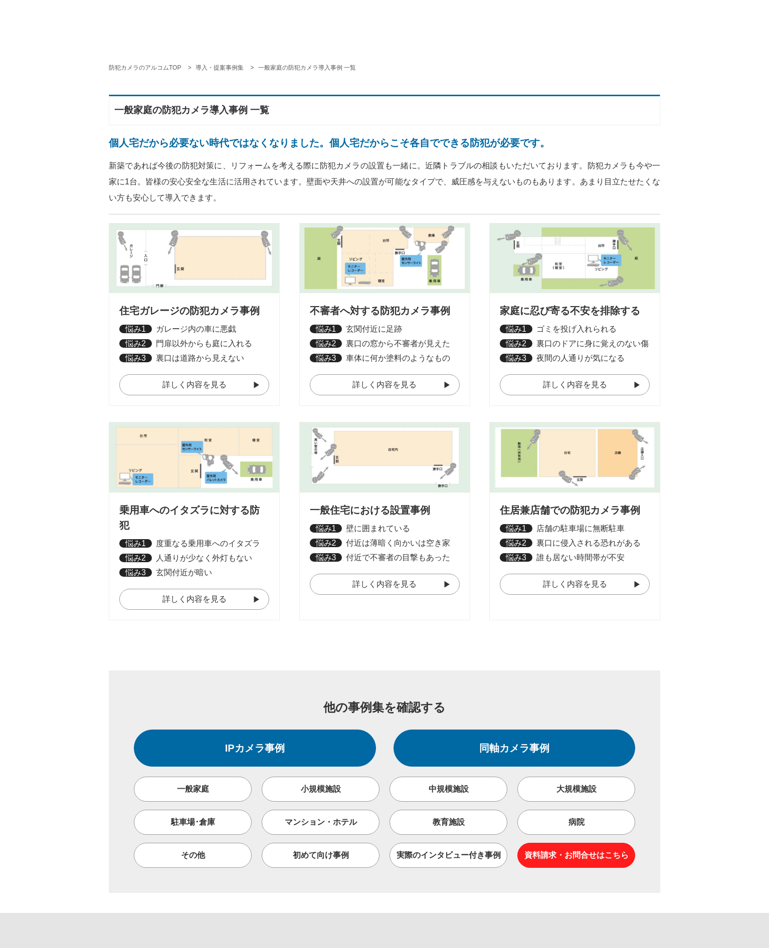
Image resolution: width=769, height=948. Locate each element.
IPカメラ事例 (255, 748)
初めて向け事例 (321, 855)
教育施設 (449, 822)
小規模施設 (321, 789)
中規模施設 (449, 789)
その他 (193, 855)
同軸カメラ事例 (514, 748)
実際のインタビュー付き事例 (449, 855)
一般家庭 (193, 789)
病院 (576, 822)
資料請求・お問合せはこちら (576, 855)
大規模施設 (576, 789)
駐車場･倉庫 (193, 822)
